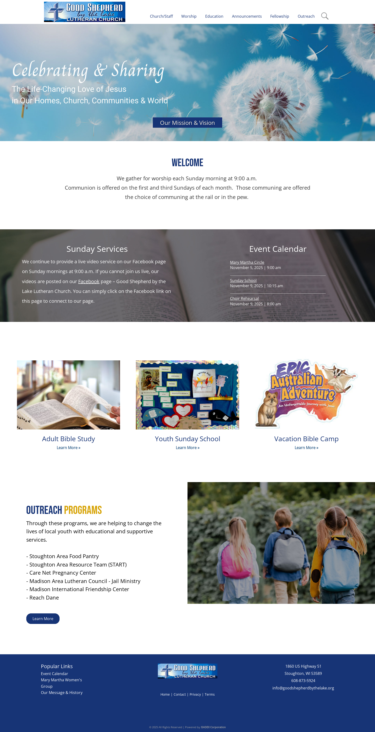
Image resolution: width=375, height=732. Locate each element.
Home (165, 694)
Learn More (43, 618)
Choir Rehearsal (244, 298)
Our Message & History (62, 692)
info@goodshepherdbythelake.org (303, 688)
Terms (210, 694)
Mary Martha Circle (247, 262)
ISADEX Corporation (213, 727)
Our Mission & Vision (187, 123)
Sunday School (243, 280)
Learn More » (68, 447)
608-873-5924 (303, 680)
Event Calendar (54, 673)
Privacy (195, 694)
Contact (180, 694)
